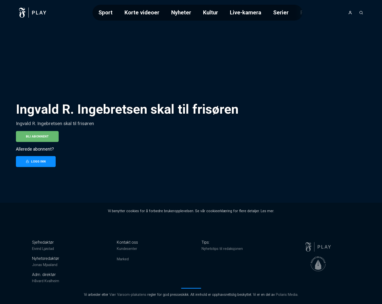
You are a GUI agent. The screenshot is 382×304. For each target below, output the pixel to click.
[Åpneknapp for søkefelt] (361, 13)
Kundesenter (127, 249)
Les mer (267, 211)
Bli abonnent (37, 136)
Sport (105, 12)
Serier (281, 12)
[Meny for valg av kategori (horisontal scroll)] (197, 12)
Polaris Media (286, 295)
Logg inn (36, 161)
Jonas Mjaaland (44, 265)
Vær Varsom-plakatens (127, 295)
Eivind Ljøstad (43, 249)
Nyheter (181, 12)
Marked (123, 259)
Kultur (210, 12)
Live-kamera (245, 12)
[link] (33, 13)
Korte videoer (142, 12)
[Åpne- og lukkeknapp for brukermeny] (350, 13)
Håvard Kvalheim (45, 281)
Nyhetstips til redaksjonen (222, 249)
